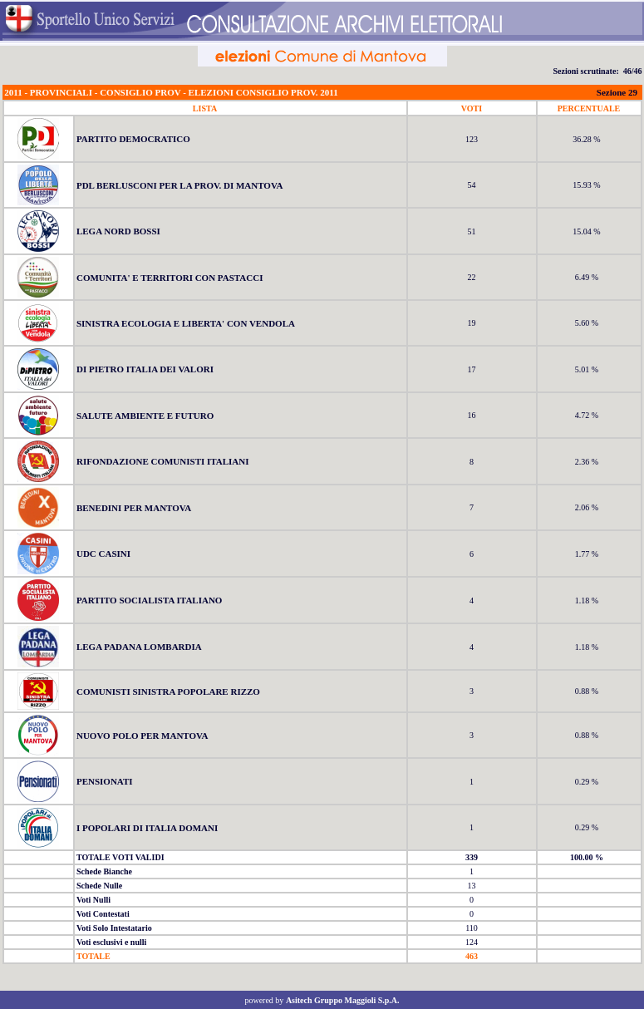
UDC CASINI (103, 554)
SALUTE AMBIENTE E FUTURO (145, 416)
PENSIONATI (104, 781)
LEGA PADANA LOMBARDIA (139, 647)
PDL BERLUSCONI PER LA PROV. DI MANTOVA (179, 185)
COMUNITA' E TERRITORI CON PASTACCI (169, 278)
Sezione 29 (617, 92)
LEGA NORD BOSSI (118, 231)
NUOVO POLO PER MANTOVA (142, 736)
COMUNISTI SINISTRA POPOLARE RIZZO (168, 691)
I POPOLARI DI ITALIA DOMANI (147, 828)
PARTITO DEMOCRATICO (133, 139)
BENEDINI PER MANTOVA (133, 508)
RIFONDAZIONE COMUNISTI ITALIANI (162, 461)
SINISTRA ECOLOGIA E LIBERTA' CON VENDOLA (185, 323)
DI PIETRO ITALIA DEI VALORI (145, 369)
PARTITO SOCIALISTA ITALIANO (149, 600)
